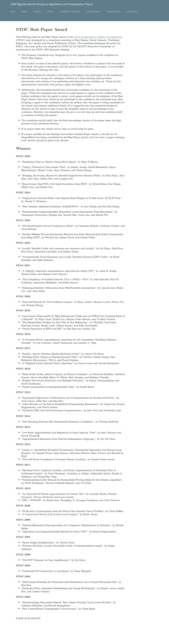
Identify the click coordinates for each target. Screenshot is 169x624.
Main (13, 12)
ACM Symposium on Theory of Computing (98, 36)
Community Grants (70, 12)
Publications (113, 12)
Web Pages (131, 12)
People (37, 12)
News (24, 12)
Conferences (93, 12)
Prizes (50, 12)
